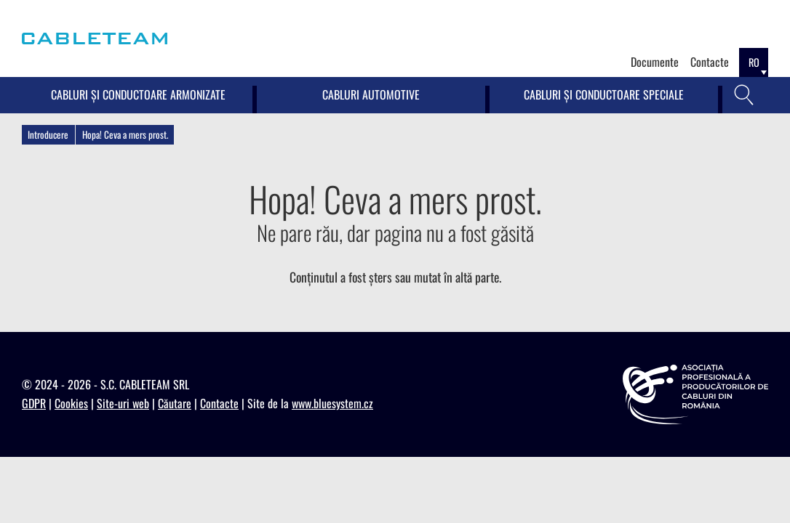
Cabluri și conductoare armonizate (138, 94)
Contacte (709, 61)
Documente (655, 61)
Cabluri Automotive (371, 94)
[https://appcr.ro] (695, 394)
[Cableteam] (94, 38)
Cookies (71, 403)
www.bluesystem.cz (332, 403)
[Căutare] (744, 95)
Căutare (174, 403)
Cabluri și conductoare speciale (604, 94)
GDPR (34, 403)
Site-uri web (123, 403)
